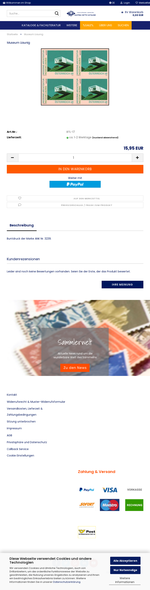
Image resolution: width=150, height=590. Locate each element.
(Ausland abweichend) (105, 137)
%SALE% (88, 25)
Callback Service (18, 449)
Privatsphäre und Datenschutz (27, 442)
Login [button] (125, 2)
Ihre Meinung (122, 284)
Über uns (105, 25)
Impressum (14, 428)
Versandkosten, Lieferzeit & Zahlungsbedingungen (25, 412)
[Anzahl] (75, 157)
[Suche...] (56, 13)
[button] (112, 3)
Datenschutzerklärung (66, 582)
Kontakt (12, 395)
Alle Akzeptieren (125, 561)
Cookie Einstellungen (20, 455)
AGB (9, 435)
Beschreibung (22, 225)
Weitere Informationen (124, 580)
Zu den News (75, 367)
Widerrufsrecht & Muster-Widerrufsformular (36, 402)
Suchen (123, 25)
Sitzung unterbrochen (21, 421)
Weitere (71, 25)
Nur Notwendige (125, 570)
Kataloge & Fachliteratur (41, 25)
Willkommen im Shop (17, 2)
